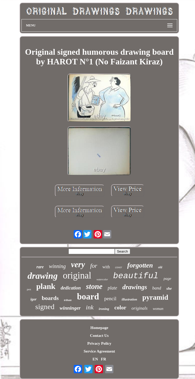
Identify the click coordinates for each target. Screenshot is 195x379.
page (167, 278)
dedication (71, 288)
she (169, 288)
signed (44, 307)
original (77, 275)
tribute (68, 300)
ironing (104, 309)
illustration (129, 299)
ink (89, 307)
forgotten (140, 265)
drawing (42, 276)
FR (103, 359)
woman (158, 309)
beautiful (135, 276)
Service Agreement (99, 351)
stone (94, 286)
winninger (70, 308)
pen (29, 289)
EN (95, 359)
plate (112, 288)
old (160, 267)
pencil (110, 298)
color (120, 307)
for (93, 266)
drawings (134, 287)
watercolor (102, 279)
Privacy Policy (99, 343)
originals (139, 308)
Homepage (99, 328)
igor (33, 299)
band (156, 288)
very (78, 264)
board (88, 296)
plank (45, 286)
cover (118, 267)
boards (50, 298)
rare (40, 267)
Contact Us (99, 335)
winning (57, 266)
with (106, 267)
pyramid (155, 297)
